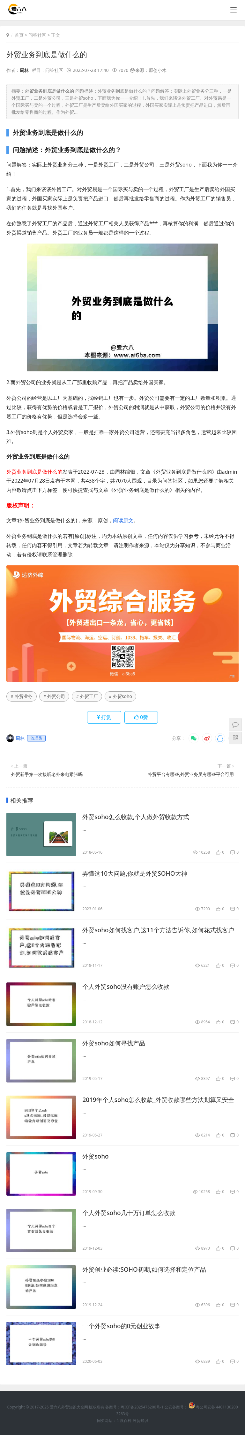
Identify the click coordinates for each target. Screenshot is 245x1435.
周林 (24, 70)
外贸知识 (140, 1420)
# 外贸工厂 (87, 696)
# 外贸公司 (54, 696)
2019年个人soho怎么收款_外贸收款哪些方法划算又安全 (159, 1100)
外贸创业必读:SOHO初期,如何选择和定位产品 (147, 1269)
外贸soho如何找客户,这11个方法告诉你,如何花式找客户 (159, 930)
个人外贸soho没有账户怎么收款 (128, 986)
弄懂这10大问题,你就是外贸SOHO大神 (137, 873)
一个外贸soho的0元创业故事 (123, 1326)
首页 (19, 35)
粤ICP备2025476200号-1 (142, 1407)
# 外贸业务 (22, 696)
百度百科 (123, 1420)
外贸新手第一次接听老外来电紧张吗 (47, 774)
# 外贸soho (120, 696)
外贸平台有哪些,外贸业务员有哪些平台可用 (191, 774)
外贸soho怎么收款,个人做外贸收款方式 (138, 817)
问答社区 (37, 35)
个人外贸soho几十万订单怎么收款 (131, 1213)
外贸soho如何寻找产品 (115, 1043)
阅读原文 (123, 520)
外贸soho (96, 1156)
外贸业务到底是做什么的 (48, 54)
